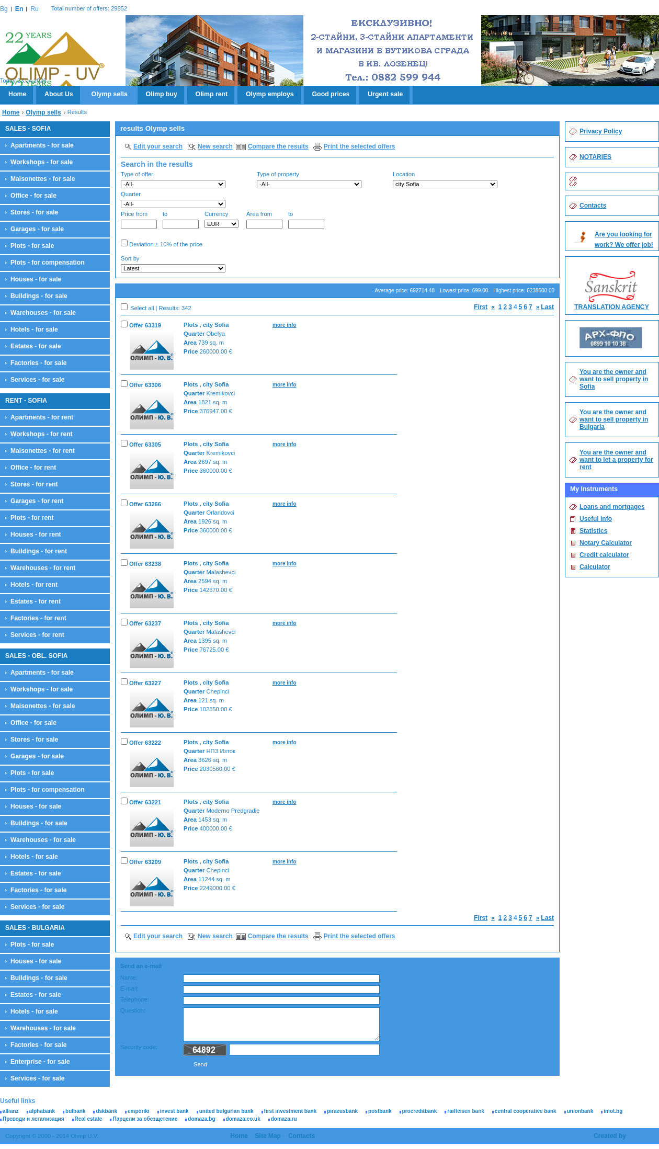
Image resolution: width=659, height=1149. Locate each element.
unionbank (580, 1111)
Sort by (173, 263)
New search (215, 146)
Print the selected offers (359, 146)
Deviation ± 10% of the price (161, 243)
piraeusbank (342, 1111)
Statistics (593, 530)
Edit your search (158, 146)
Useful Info (596, 518)
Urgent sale (385, 94)
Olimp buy (161, 94)
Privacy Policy (601, 131)
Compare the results (278, 146)
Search (536, 265)
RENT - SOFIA (26, 400)
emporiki (139, 1111)
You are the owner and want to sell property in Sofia (614, 379)
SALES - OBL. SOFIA (36, 655)
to (181, 220)
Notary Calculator (606, 543)
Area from (264, 220)
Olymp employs (270, 94)
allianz (11, 1111)
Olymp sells (110, 94)
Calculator (595, 567)
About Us (58, 94)
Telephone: (134, 999)
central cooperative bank (525, 1111)
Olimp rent (212, 94)
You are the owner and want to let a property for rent (616, 460)
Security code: (138, 1047)
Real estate (89, 1119)
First (480, 307)
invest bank (174, 1111)
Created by (610, 1136)
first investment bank (290, 1111)
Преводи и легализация (33, 1119)
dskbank (106, 1111)
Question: (132, 1010)
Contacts (593, 205)
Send (200, 1064)
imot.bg (613, 1111)
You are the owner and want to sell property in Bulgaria (614, 419)
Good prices (331, 94)
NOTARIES (595, 157)
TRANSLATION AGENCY (611, 307)
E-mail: (129, 988)
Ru (34, 9)
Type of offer (173, 179)
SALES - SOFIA (28, 128)
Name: (129, 977)
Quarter (173, 199)
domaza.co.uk (243, 1119)
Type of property (309, 179)
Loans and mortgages (612, 506)
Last (547, 307)
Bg (4, 9)
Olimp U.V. (55, 60)
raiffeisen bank (465, 1111)
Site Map (268, 1136)
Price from (139, 220)
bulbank (75, 1111)
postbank (379, 1111)
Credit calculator (604, 555)
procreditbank (419, 1111)
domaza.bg (201, 1119)
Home (17, 94)
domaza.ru (284, 1119)
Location (445, 179)
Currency (221, 219)
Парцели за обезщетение (144, 1119)
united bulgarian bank (226, 1111)
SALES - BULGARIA (35, 927)
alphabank (42, 1111)
